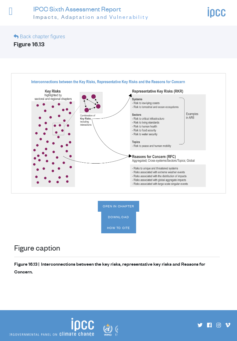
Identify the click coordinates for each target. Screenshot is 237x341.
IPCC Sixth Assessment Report (91, 13)
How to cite (118, 228)
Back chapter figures (42, 37)
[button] (15, 14)
